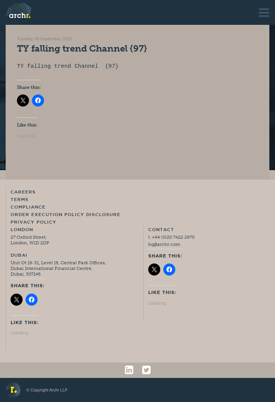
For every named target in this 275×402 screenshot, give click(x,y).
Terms (20, 200)
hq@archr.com (164, 244)
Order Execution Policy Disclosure (65, 215)
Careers (23, 192)
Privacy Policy (33, 222)
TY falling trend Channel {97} (82, 48)
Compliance (28, 207)
